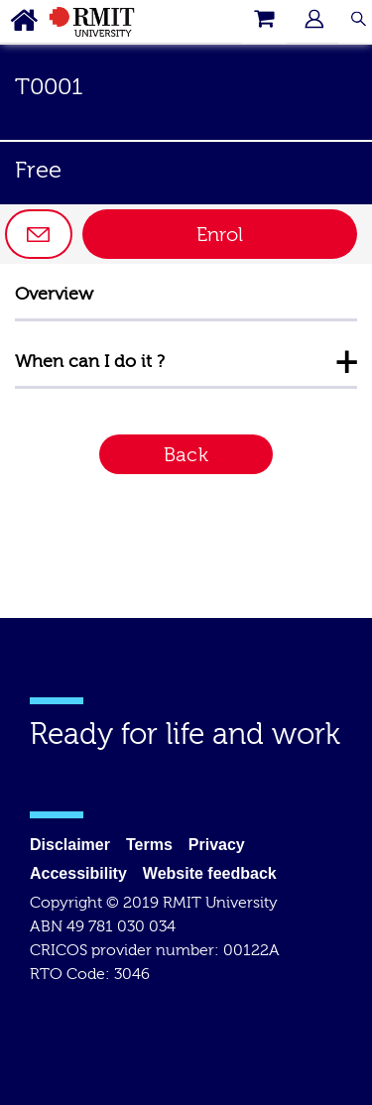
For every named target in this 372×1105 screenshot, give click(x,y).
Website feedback (210, 873)
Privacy (216, 844)
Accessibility (78, 873)
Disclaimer (70, 844)
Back (186, 454)
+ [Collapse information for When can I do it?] (346, 361)
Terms (149, 844)
